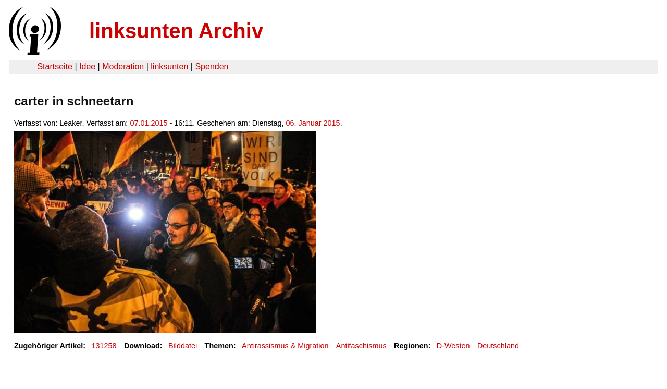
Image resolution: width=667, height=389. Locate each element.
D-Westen (453, 346)
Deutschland (498, 346)
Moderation (123, 66)
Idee (87, 66)
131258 (104, 346)
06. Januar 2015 (313, 123)
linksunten (169, 66)
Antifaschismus (361, 346)
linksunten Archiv (176, 30)
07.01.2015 (148, 123)
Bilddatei (182, 346)
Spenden (211, 66)
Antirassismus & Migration (285, 346)
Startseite (54, 66)
